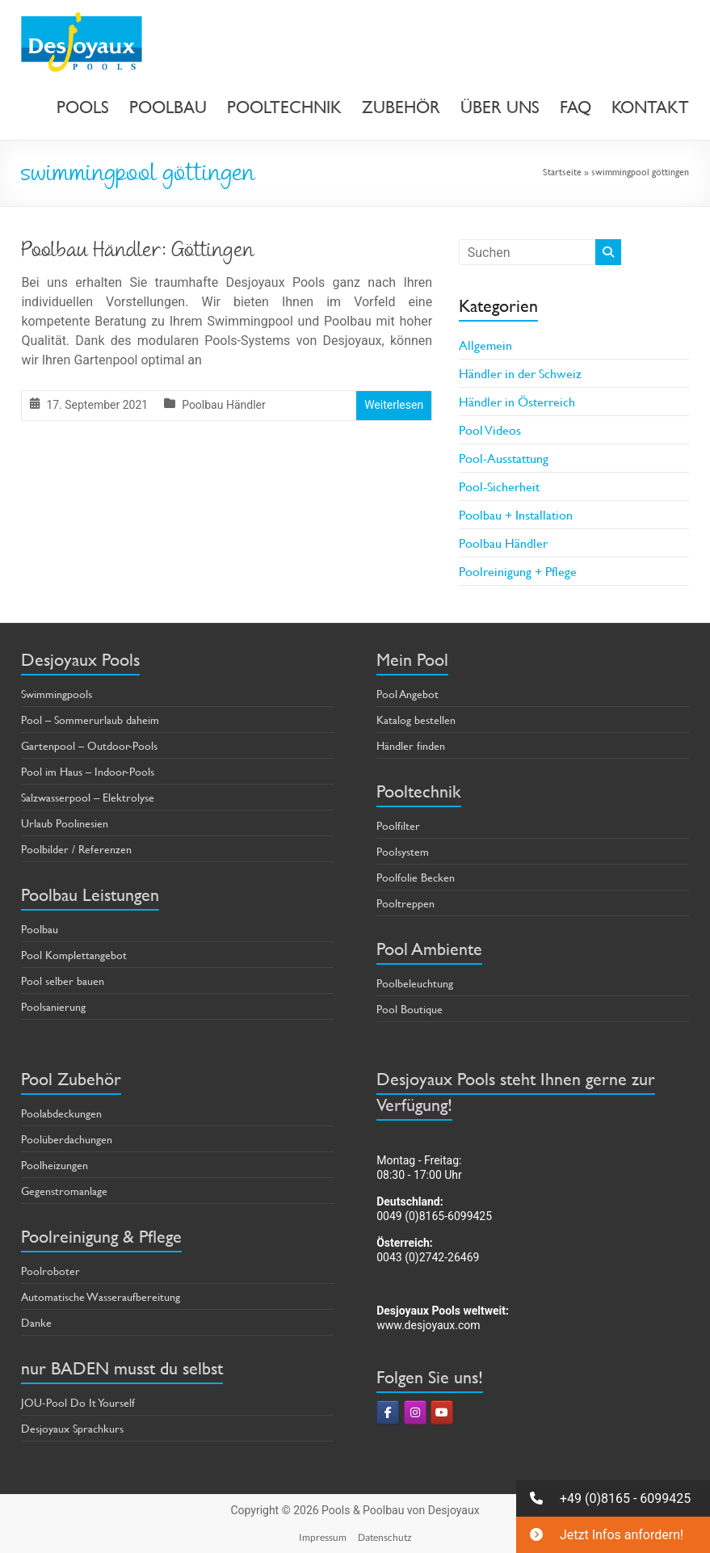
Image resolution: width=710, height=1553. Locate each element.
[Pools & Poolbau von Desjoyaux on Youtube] (442, 1412)
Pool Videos (490, 429)
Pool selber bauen (62, 980)
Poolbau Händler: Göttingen (137, 252)
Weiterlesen (393, 404)
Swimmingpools (56, 693)
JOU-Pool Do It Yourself (78, 1402)
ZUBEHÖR (401, 107)
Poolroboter (50, 1270)
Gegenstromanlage (64, 1190)
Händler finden (410, 745)
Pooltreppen (405, 902)
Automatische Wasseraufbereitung (100, 1296)
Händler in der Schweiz (520, 373)
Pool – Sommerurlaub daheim (90, 719)
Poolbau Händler (224, 404)
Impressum (323, 1537)
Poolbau (39, 928)
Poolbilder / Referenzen (76, 848)
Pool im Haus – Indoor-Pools (87, 771)
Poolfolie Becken (415, 877)
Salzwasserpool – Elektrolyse (87, 797)
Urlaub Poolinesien (64, 822)
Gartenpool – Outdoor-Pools (89, 745)
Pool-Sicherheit (499, 486)
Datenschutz (385, 1537)
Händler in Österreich (517, 401)
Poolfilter (398, 825)
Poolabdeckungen (61, 1113)
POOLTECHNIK (284, 107)
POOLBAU (168, 107)
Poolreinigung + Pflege (518, 571)
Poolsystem (402, 851)
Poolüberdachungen (66, 1138)
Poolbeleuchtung (414, 982)
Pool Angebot (407, 693)
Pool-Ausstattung (503, 457)
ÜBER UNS (500, 107)
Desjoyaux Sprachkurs (72, 1428)
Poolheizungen (54, 1164)
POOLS (83, 107)
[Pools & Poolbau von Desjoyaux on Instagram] (415, 1412)
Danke (36, 1322)
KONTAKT (650, 107)
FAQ (575, 107)
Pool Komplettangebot (74, 954)
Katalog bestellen (416, 719)
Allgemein (485, 344)
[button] (613, 1498)
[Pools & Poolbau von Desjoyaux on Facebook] (387, 1412)
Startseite (562, 171)
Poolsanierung (53, 1006)
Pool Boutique (409, 1008)
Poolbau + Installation (516, 514)
